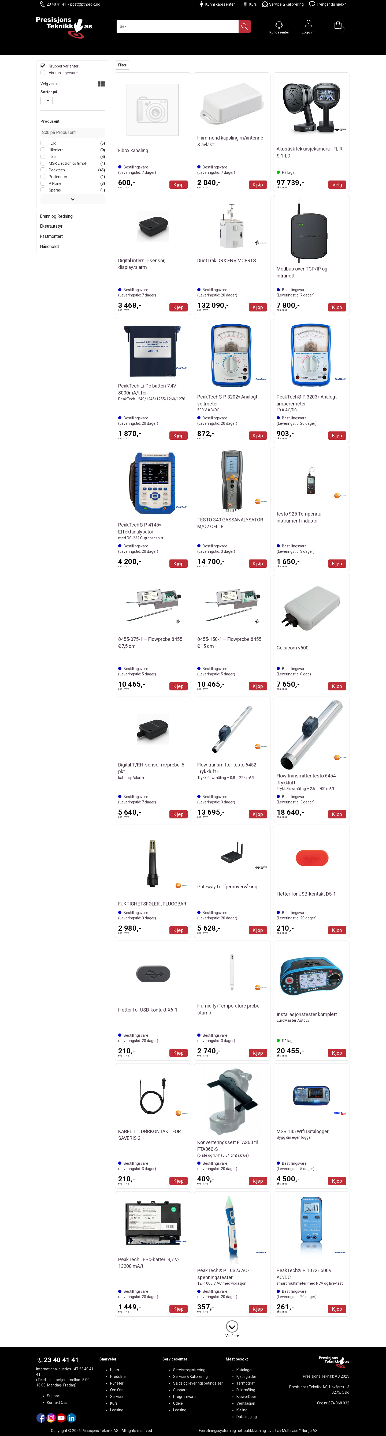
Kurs (249, 4)
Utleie (178, 1403)
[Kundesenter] (279, 25)
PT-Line (54, 183)
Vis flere (232, 1336)
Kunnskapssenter (220, 4)
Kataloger (244, 1370)
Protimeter (57, 177)
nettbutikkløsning (251, 1431)
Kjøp (178, 184)
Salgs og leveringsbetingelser (198, 1383)
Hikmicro (56, 150)
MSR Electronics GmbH (67, 163)
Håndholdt (49, 246)
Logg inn (308, 25)
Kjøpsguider (246, 1376)
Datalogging (246, 1417)
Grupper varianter (63, 66)
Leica (53, 157)
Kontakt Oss (57, 1402)
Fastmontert (51, 236)
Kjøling (241, 1410)
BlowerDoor (246, 1396)
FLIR (52, 143)
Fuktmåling (245, 1390)
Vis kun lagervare (63, 73)
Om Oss (117, 1390)
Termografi (245, 1383)
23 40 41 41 (53, 4)
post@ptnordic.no (85, 4)
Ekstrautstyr (51, 226)
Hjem (114, 1370)
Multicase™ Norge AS (300, 1431)
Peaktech (56, 170)
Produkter (118, 1376)
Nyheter (117, 1383)
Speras (54, 190)
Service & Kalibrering (283, 4)
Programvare (184, 1396)
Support (54, 1396)
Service (116, 1396)
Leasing (116, 1410)
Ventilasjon (245, 1403)
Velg (337, 184)
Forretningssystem (215, 1431)
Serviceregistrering (189, 1370)
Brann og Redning (56, 216)
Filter (122, 65)
